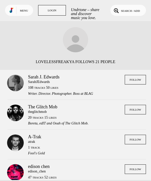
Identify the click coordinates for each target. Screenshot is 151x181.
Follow (135, 79)
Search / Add (126, 10)
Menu (24, 10)
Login (52, 10)
